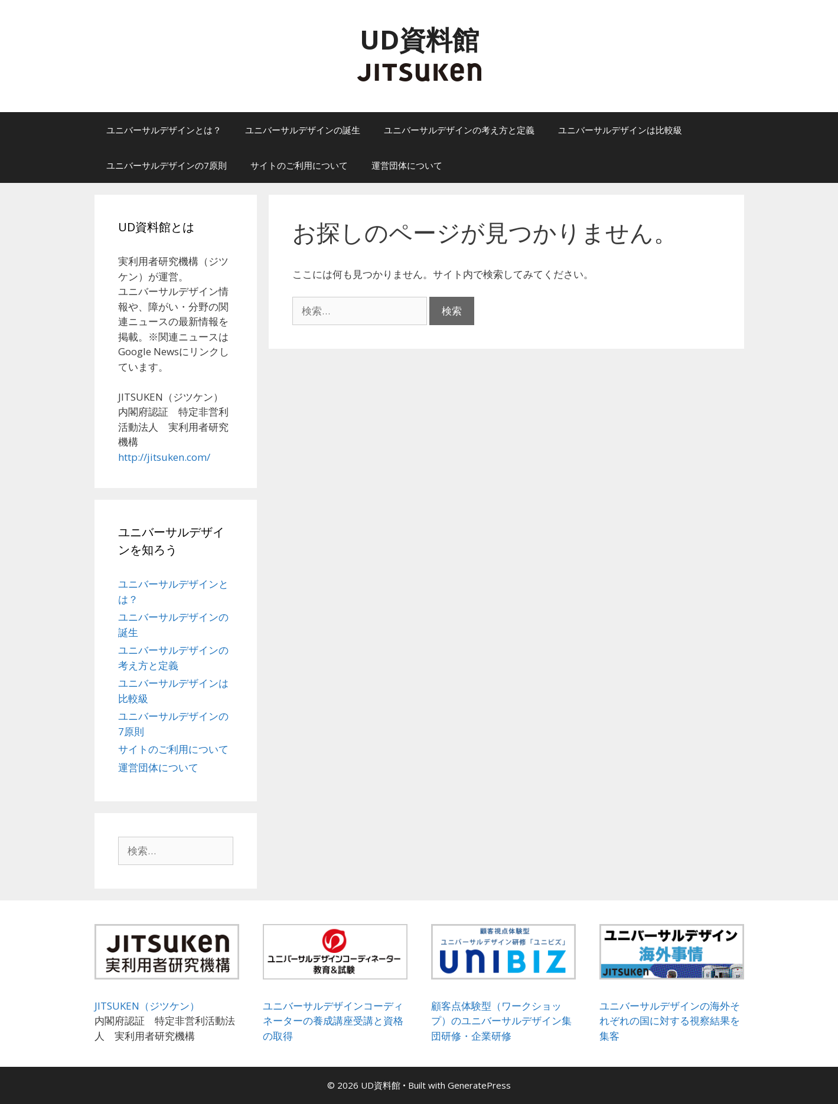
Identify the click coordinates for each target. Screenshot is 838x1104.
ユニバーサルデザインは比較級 (620, 130)
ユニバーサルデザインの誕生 (302, 130)
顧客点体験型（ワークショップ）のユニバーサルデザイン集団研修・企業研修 (501, 1021)
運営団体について (406, 165)
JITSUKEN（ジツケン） (147, 1006)
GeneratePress (479, 1085)
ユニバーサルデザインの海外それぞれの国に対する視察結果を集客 (669, 1021)
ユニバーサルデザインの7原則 (166, 165)
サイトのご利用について (299, 165)
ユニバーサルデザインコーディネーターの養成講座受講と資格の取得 (333, 1021)
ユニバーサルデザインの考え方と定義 (459, 130)
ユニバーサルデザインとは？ (163, 130)
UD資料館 (419, 39)
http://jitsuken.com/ (164, 457)
